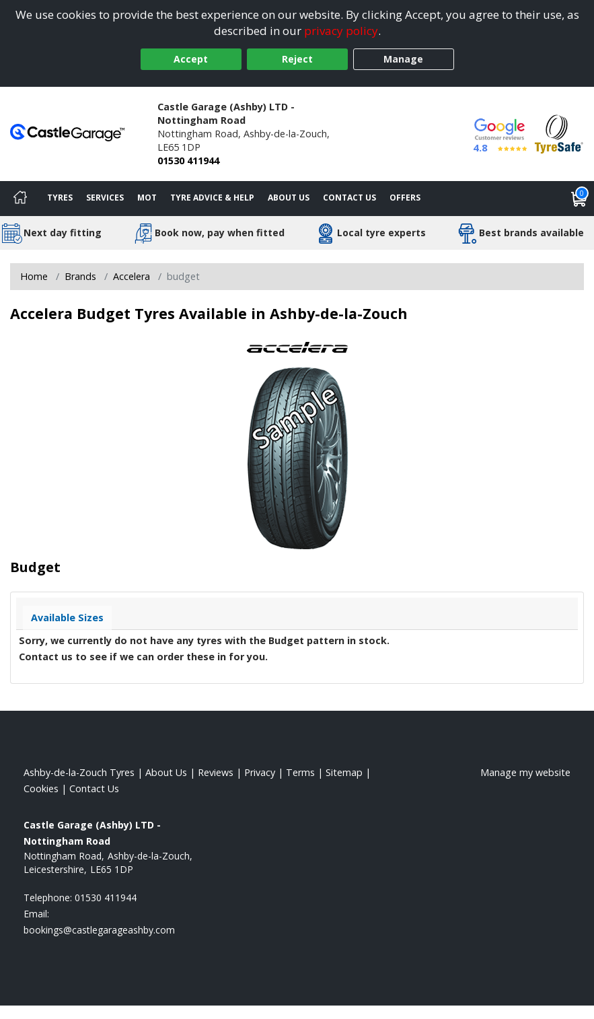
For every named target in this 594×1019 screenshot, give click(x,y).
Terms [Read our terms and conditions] (300, 772)
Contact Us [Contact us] (349, 197)
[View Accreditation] (559, 133)
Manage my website (525, 772)
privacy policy (341, 30)
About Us (288, 197)
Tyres (60, 197)
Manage (403, 58)
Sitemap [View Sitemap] (344, 772)
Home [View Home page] (34, 276)
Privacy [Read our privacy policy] (259, 772)
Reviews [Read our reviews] (215, 772)
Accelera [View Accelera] (131, 276)
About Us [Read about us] (166, 772)
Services (105, 197)
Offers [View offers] (404, 197)
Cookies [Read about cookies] (41, 788)
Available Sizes (67, 617)
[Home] (20, 198)
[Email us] (99, 929)
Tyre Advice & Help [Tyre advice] (212, 197)
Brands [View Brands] (80, 276)
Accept (191, 58)
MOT (147, 197)
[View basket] (579, 198)
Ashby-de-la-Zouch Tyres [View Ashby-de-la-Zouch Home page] (79, 772)
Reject (297, 58)
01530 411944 (188, 160)
